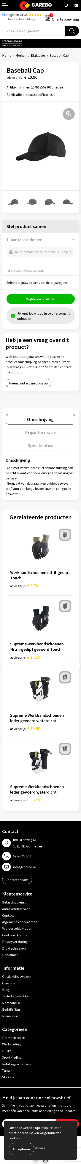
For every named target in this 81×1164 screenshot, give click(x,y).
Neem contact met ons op (28, 383)
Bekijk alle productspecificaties (31, 94)
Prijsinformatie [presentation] (40, 432)
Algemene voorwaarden (19, 922)
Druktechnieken (14, 948)
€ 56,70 (25, 799)
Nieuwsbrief (11, 1016)
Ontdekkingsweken (16, 976)
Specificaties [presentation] (40, 445)
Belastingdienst (14, 902)
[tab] (40, 419)
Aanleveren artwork (16, 909)
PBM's (6, 1051)
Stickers (8, 1077)
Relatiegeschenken (16, 1064)
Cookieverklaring (14, 935)
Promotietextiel (14, 1037)
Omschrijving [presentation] (40, 419)
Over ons (8, 983)
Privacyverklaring (15, 941)
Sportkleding (12, 1057)
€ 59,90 (25, 728)
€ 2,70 (24, 585)
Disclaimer (10, 955)
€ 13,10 (25, 657)
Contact (8, 915)
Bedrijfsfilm (11, 1009)
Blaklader (38, 55)
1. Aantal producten (24, 239)
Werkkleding (11, 1044)
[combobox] (33, 31)
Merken (21, 55)
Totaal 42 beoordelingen (22, 19)
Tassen (7, 1070)
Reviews (22, 15)
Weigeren (40, 1148)
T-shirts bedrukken (16, 996)
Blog (5, 989)
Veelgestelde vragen (17, 928)
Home (6, 55)
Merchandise (11, 1003)
